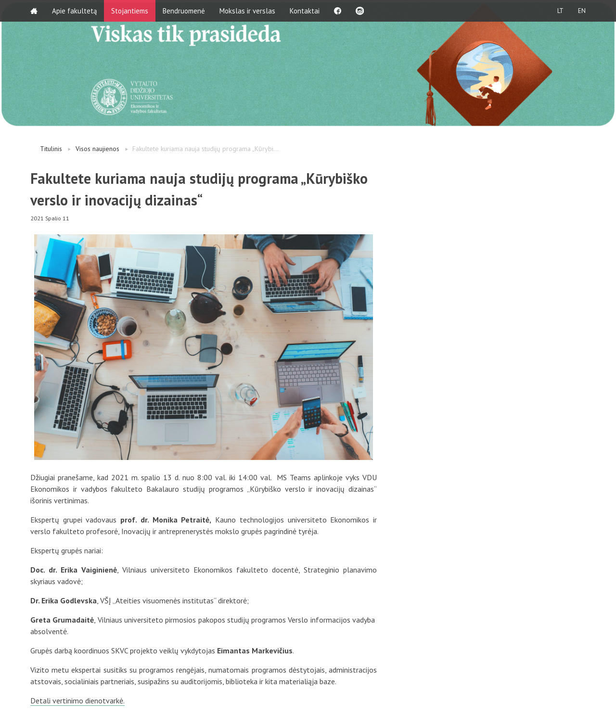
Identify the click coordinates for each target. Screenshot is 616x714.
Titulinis (51, 148)
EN (582, 11)
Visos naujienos (97, 148)
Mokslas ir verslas (247, 10)
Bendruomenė (184, 10)
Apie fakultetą (74, 10)
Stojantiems (129, 10)
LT (560, 11)
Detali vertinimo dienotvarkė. (77, 700)
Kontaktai (305, 10)
